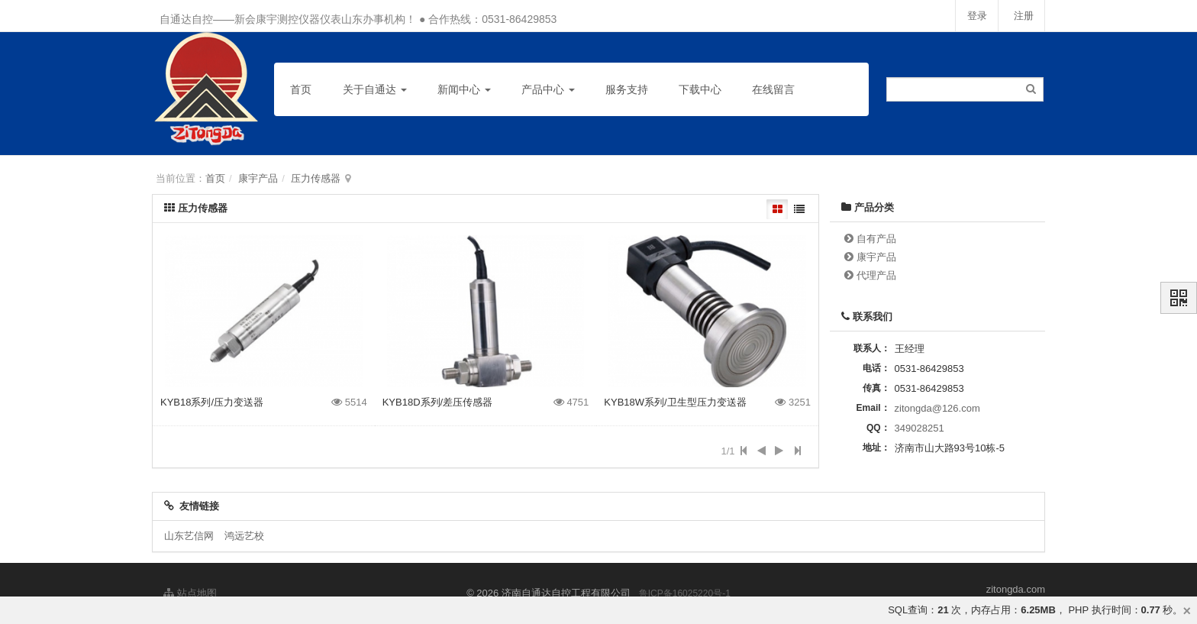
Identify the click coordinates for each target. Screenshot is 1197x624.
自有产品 (876, 238)
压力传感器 (315, 178)
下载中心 (700, 89)
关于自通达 (375, 89)
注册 (1023, 15)
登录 (976, 15)
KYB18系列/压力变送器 (211, 402)
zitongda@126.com (937, 408)
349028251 (919, 428)
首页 (300, 89)
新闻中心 (464, 89)
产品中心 (548, 89)
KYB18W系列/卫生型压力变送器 (675, 402)
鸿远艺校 (244, 536)
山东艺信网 (189, 536)
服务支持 (626, 89)
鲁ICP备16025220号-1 (685, 593)
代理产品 (876, 275)
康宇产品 (258, 178)
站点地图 (190, 593)
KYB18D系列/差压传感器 (437, 402)
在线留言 (773, 89)
